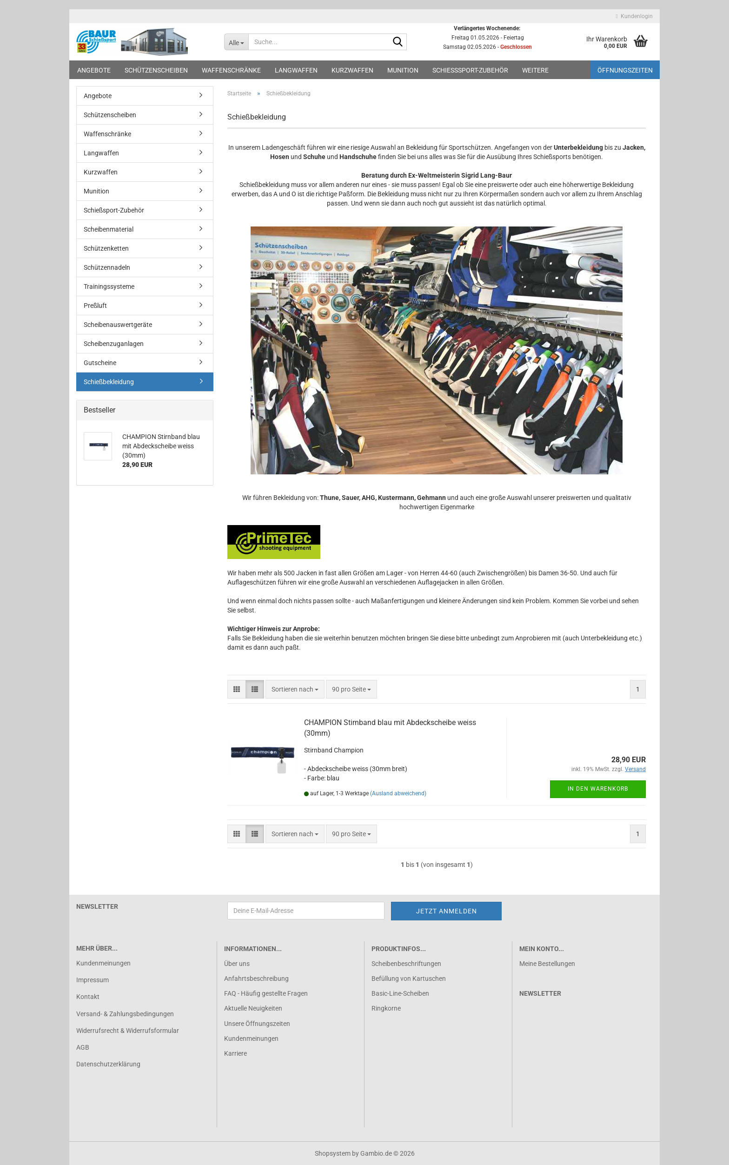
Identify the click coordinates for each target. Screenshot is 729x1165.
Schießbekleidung (109, 382)
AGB (82, 1047)
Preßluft (95, 305)
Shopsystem (333, 1153)
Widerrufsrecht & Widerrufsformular (127, 1030)
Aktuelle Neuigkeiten (253, 1008)
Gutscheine (100, 362)
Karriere (235, 1053)
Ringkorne (386, 1008)
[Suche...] (236, 41)
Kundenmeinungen (103, 963)
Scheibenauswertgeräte (118, 324)
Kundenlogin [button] (634, 16)
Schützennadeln (107, 267)
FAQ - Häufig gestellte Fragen (266, 993)
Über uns (237, 963)
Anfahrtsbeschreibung (256, 978)
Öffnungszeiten (625, 70)
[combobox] (295, 689)
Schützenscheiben (156, 70)
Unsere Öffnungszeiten (257, 1023)
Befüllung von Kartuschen (408, 978)
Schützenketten (106, 248)
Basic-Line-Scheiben (400, 993)
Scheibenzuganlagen (114, 343)
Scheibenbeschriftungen (406, 963)
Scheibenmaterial (108, 229)
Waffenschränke (231, 70)
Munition (402, 70)
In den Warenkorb (598, 789)
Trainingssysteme (109, 286)
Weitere (535, 70)
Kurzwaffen (352, 70)
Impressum (92, 980)
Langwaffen (296, 70)
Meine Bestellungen (547, 963)
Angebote (94, 70)
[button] (236, 689)
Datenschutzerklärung (108, 1064)
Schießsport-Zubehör (470, 70)
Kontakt (87, 996)
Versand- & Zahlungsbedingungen (125, 1014)
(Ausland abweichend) (398, 793)
